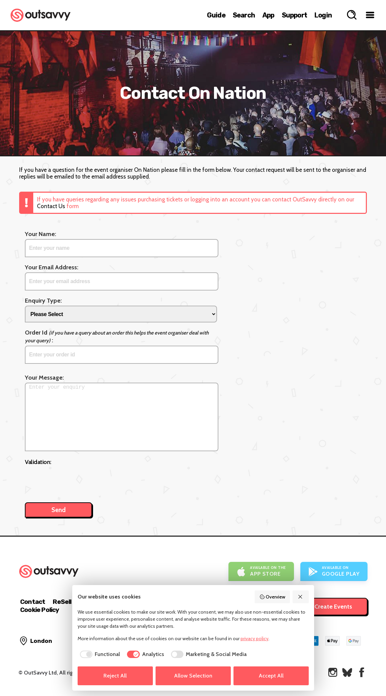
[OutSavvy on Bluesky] (347, 672)
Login (323, 15)
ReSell (62, 602)
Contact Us (51, 206)
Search (244, 15)
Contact (32, 602)
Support (294, 15)
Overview (272, 597)
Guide (216, 15)
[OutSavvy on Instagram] (333, 672)
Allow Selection (193, 675)
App (268, 15)
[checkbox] (99, 654)
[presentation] (76, 480)
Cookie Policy (39, 610)
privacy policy (254, 638)
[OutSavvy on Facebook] (362, 672)
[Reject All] (301, 596)
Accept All (271, 675)
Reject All (115, 675)
